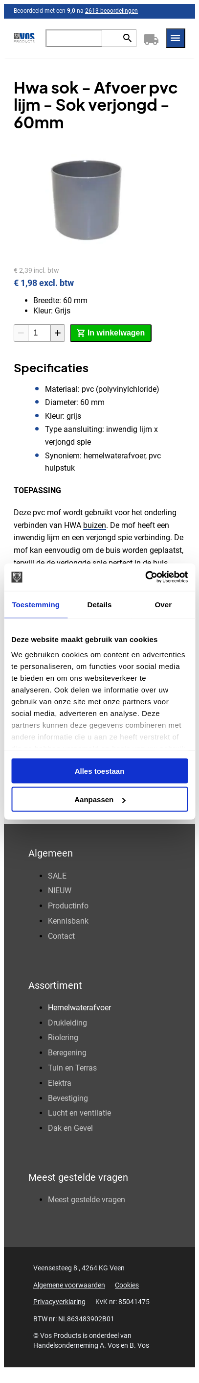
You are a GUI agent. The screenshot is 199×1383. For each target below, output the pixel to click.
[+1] (57, 333)
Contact (61, 936)
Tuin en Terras (72, 1068)
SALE (57, 876)
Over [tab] (163, 604)
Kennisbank (68, 921)
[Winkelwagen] (151, 38)
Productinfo (68, 905)
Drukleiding (67, 1022)
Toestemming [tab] (36, 604)
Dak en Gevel (70, 1128)
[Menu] (175, 38)
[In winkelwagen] (111, 333)
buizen (94, 525)
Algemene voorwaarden (69, 1285)
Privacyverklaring (59, 1302)
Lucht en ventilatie (79, 1113)
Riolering (63, 1037)
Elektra (59, 1083)
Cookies (127, 1285)
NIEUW (59, 890)
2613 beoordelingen (111, 10)
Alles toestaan (100, 770)
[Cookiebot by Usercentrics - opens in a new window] (145, 577)
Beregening (67, 1052)
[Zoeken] (74, 38)
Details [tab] (100, 604)
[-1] (21, 333)
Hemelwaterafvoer (79, 1007)
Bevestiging (68, 1098)
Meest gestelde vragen (86, 1199)
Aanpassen (99, 799)
